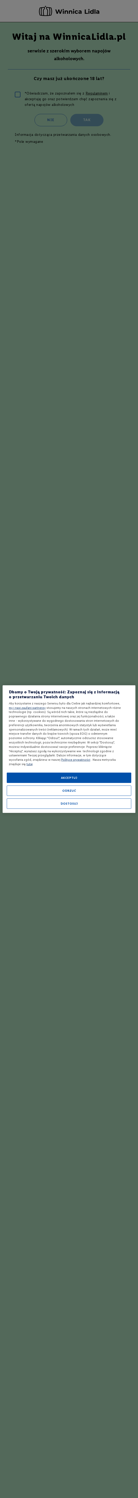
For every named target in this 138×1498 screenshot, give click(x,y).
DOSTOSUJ (69, 803)
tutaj (29, 764)
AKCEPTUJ (69, 778)
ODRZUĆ (69, 791)
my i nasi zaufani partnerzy (27, 708)
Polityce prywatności (75, 760)
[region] (69, 749)
